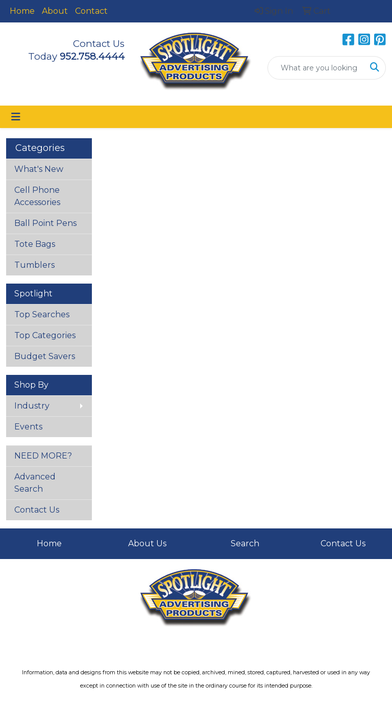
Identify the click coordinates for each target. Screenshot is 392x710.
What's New (38, 169)
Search (245, 543)
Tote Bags (34, 244)
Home (22, 11)
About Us (147, 543)
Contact (91, 11)
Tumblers (34, 265)
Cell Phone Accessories (37, 196)
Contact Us (36, 510)
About (55, 11)
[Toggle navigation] (16, 117)
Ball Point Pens (45, 223)
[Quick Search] (315, 68)
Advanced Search (35, 483)
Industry (32, 406)
